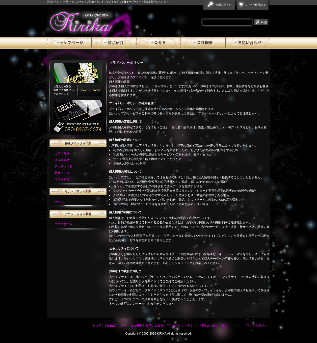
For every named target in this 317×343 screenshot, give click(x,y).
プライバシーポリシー (182, 325)
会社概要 (203, 43)
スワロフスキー (64, 224)
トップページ (69, 43)
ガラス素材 (61, 153)
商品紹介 (114, 43)
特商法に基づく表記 (213, 325)
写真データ (61, 173)
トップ (96, 325)
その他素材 (61, 179)
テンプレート (63, 166)
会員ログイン (220, 6)
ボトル (58, 202)
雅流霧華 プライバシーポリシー (80, 21)
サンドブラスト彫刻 (78, 191)
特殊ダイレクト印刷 (78, 143)
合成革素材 (61, 160)
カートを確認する (253, 6)
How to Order (90, 90)
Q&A (158, 43)
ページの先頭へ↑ (257, 325)
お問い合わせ (247, 43)
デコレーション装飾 (78, 214)
